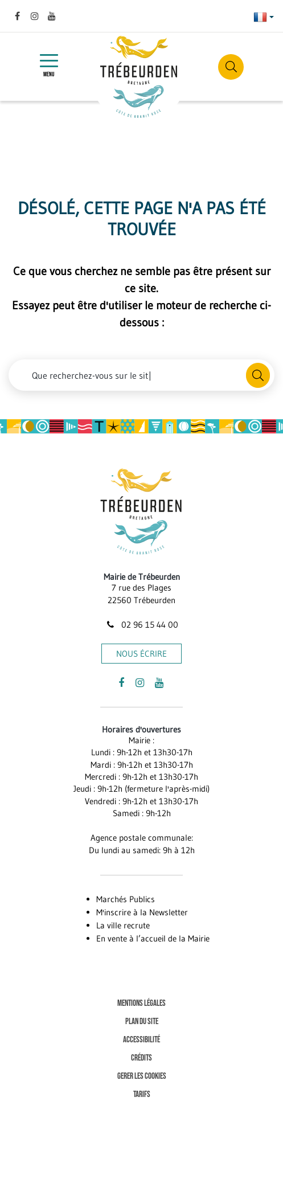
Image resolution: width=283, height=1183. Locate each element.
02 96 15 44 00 (141, 624)
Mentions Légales (141, 1003)
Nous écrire (141, 653)
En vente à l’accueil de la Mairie (153, 938)
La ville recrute (123, 925)
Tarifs (141, 1094)
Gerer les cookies (141, 1076)
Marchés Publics (125, 899)
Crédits (141, 1058)
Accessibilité (141, 1039)
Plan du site (141, 1021)
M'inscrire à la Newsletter (142, 912)
